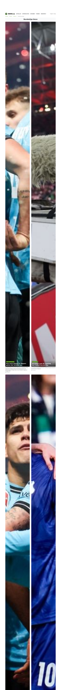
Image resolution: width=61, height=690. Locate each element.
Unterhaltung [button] (25, 13)
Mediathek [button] (43, 13)
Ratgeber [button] (32, 13)
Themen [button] (38, 13)
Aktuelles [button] (18, 13)
